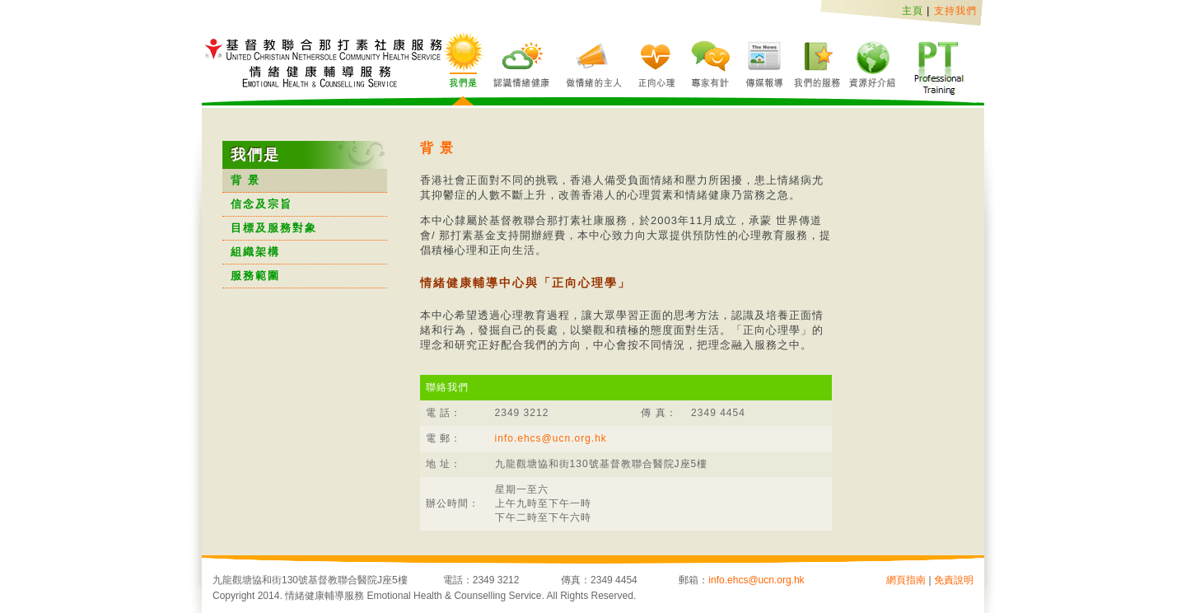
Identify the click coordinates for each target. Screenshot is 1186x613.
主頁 (912, 10)
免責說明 (954, 580)
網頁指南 (906, 580)
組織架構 (255, 252)
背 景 (245, 180)
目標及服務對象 (274, 228)
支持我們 (955, 10)
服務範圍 (255, 275)
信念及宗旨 (261, 204)
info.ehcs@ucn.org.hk (551, 438)
